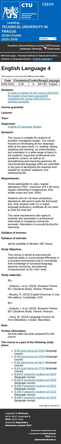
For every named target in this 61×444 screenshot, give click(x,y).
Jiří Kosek (23, 413)
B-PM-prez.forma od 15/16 (29, 356)
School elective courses (31, 45)
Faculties (12, 45)
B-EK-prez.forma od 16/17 (29, 362)
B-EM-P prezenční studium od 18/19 (35, 374)
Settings (36, 48)
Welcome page (8, 55)
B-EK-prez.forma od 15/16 (29, 350)
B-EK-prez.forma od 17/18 (29, 368)
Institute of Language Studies (16, 59)
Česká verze (51, 48)
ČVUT (8, 419)
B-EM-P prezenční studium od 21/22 (35, 391)
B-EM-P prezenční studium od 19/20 (35, 380)
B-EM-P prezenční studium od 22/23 (35, 397)
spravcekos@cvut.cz (45, 439)
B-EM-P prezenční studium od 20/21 (35, 385)
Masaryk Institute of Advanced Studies (37, 55)
